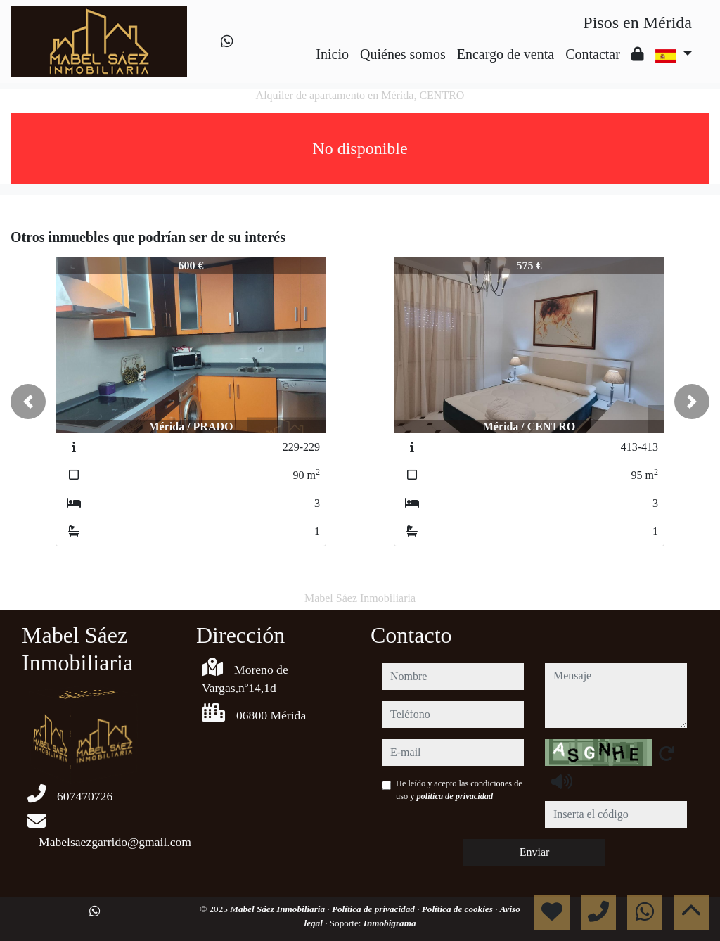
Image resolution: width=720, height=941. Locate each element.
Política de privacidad (374, 909)
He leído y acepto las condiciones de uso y (459, 790)
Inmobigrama (390, 923)
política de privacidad (454, 796)
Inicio (332, 54)
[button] (28, 401)
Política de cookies (458, 909)
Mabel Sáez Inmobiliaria (278, 909)
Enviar (535, 852)
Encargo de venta (505, 54)
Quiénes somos (403, 54)
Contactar (592, 54)
